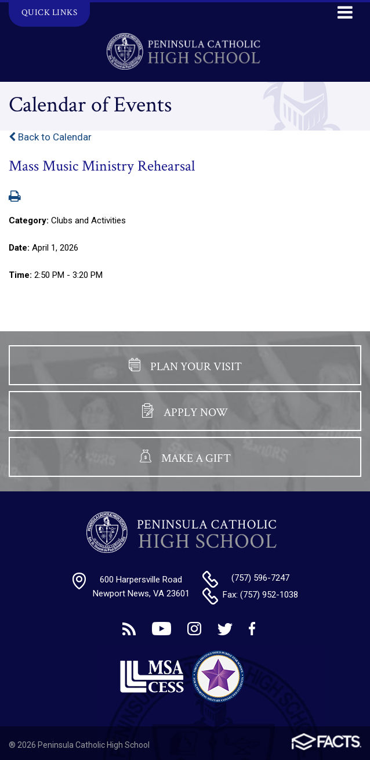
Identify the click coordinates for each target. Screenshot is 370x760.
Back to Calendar (50, 137)
